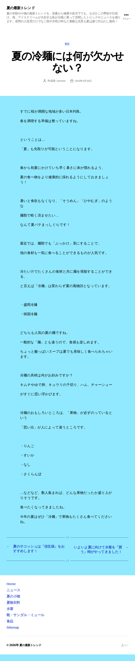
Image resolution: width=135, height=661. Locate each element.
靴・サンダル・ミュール (28, 621)
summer (60, 81)
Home (12, 590)
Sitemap (14, 634)
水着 (10, 615)
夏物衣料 (14, 609)
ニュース (14, 596)
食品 (67, 44)
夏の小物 (14, 602)
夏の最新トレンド (22, 8)
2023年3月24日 (83, 81)
